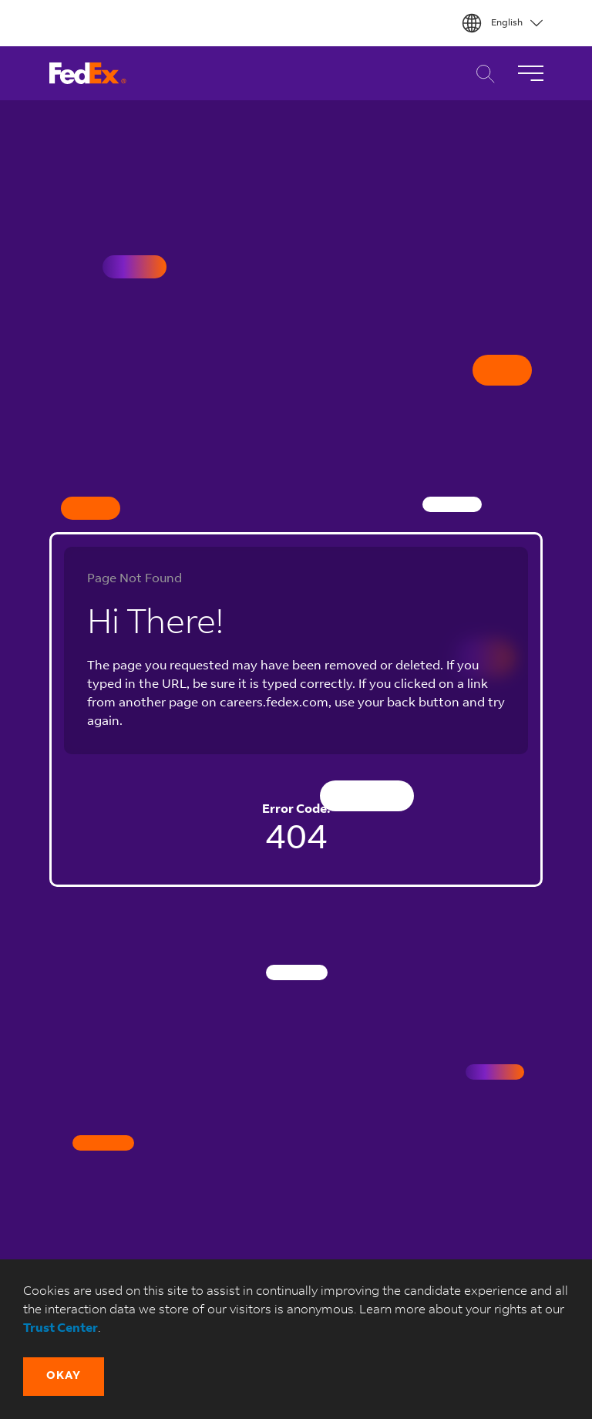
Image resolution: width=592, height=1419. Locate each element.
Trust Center (60, 1329)
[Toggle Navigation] (530, 73)
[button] (63, 1376)
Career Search (481, 73)
